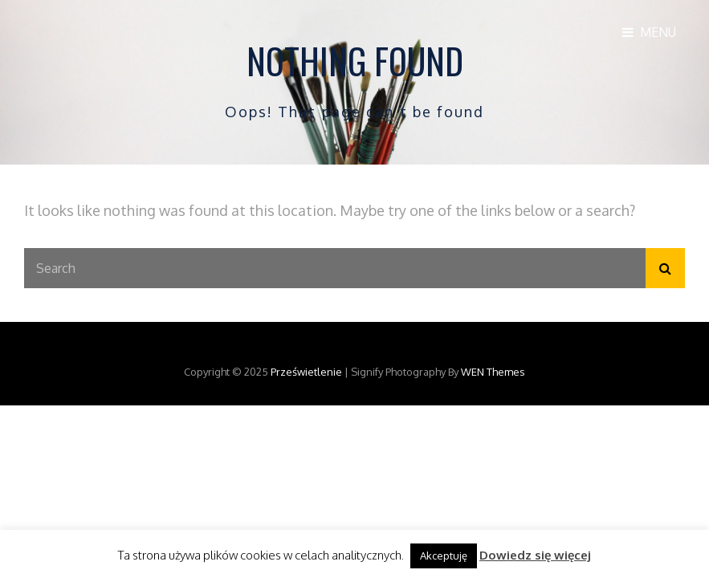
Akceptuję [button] (443, 555)
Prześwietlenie (306, 371)
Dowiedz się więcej (535, 555)
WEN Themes (493, 371)
